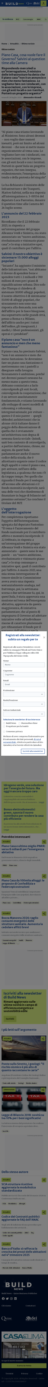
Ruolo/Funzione (10, 700)
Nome (6, 661)
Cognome (7, 671)
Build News (11, 723)
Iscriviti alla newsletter (33, 751)
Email (6, 680)
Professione (8, 690)
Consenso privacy (14, 731)
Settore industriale (12, 710)
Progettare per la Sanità (17, 726)
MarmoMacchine (29, 723)
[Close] (44, 637)
